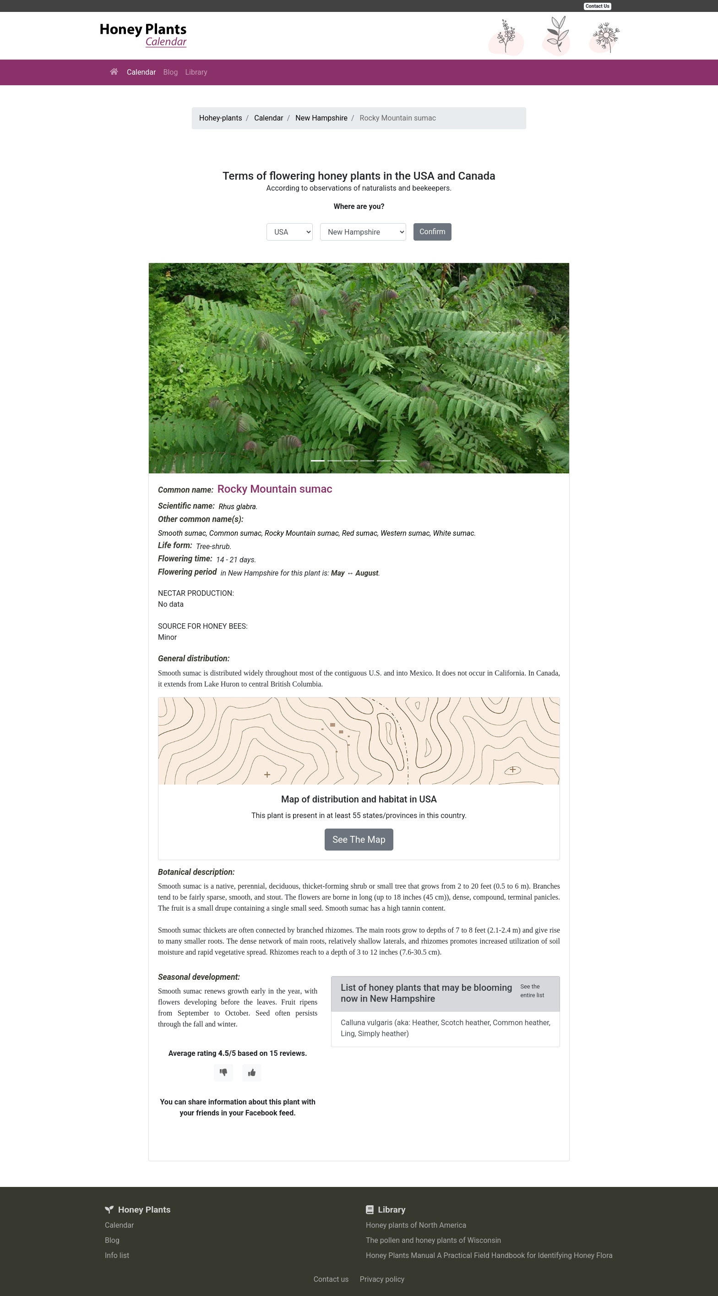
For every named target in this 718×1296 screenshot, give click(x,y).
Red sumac (359, 533)
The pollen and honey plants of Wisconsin (433, 1240)
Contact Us (597, 6)
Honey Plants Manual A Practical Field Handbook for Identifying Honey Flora (489, 1255)
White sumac (453, 533)
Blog (170, 72)
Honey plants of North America (416, 1225)
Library (196, 72)
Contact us (331, 1279)
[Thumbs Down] (223, 1073)
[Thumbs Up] (251, 1073)
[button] (180, 368)
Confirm (432, 231)
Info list (117, 1255)
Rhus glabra (237, 506)
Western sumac (405, 533)
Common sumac (235, 533)
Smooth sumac (182, 533)
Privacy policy (382, 1279)
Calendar (141, 72)
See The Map (359, 839)
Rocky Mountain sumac (302, 533)
